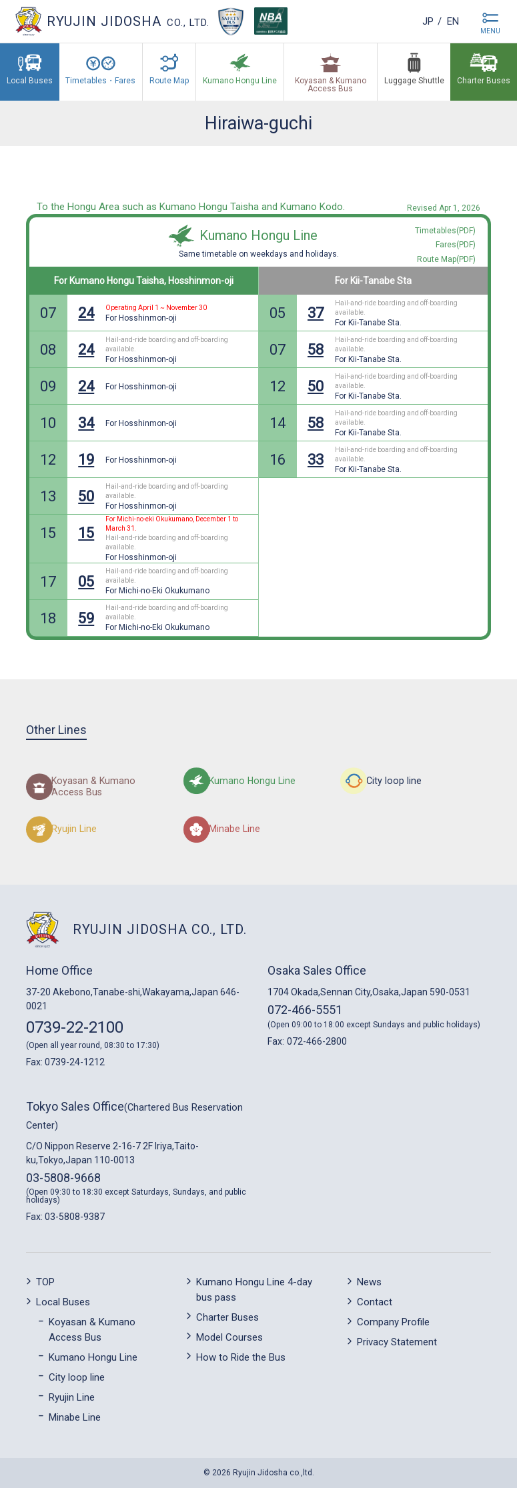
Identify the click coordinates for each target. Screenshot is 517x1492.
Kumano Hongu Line (258, 235)
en (450, 21)
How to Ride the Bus (241, 1361)
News (369, 1287)
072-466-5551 (305, 1014)
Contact (374, 1307)
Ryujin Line (72, 1401)
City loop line (77, 1381)
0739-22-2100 (74, 1031)
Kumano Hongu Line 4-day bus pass (254, 1294)
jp (419, 21)
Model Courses (229, 1341)
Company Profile (393, 1327)
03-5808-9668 (63, 1182)
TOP (45, 1287)
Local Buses (63, 1307)
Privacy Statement (397, 1347)
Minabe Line (75, 1421)
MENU (490, 31)
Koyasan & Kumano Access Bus (92, 1334)
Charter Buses (227, 1321)
